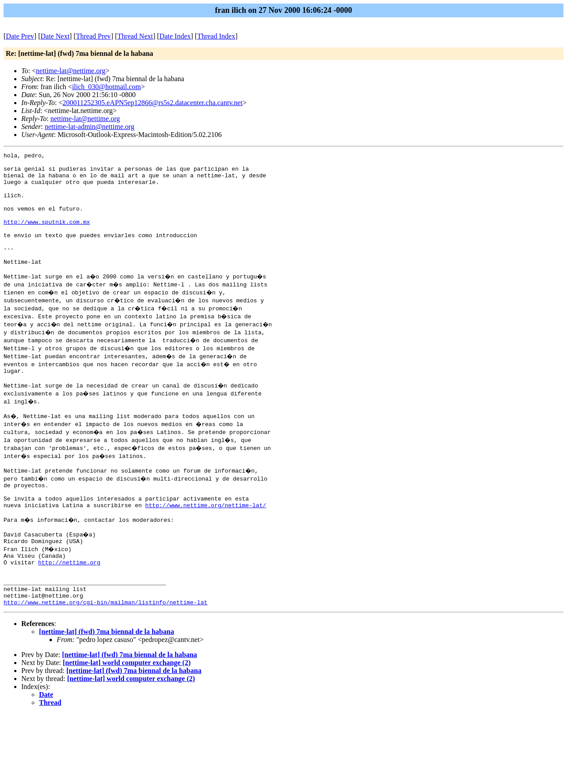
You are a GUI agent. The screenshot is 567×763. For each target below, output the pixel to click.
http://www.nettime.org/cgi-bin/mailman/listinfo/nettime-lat (105, 651)
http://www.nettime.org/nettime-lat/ (205, 540)
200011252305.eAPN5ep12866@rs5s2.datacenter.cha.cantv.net (152, 102)
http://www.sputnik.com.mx (47, 236)
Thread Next (135, 36)
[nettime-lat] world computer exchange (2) (127, 712)
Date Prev (20, 36)
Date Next (55, 36)
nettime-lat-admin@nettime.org (89, 126)
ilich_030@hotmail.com (106, 86)
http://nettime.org (69, 603)
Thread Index (216, 36)
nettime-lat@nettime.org (70, 70)
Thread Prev (93, 36)
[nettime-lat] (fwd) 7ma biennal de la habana (106, 681)
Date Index (175, 36)
